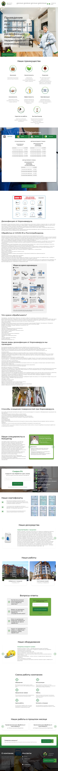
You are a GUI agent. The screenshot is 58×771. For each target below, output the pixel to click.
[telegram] (48, 3)
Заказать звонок (47, 741)
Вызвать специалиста (8, 54)
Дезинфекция (27, 3)
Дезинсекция (20, 3)
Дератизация (34, 3)
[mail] (28, 764)
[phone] (53, 4)
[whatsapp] (49, 3)
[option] (41, 446)
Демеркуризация (42, 3)
